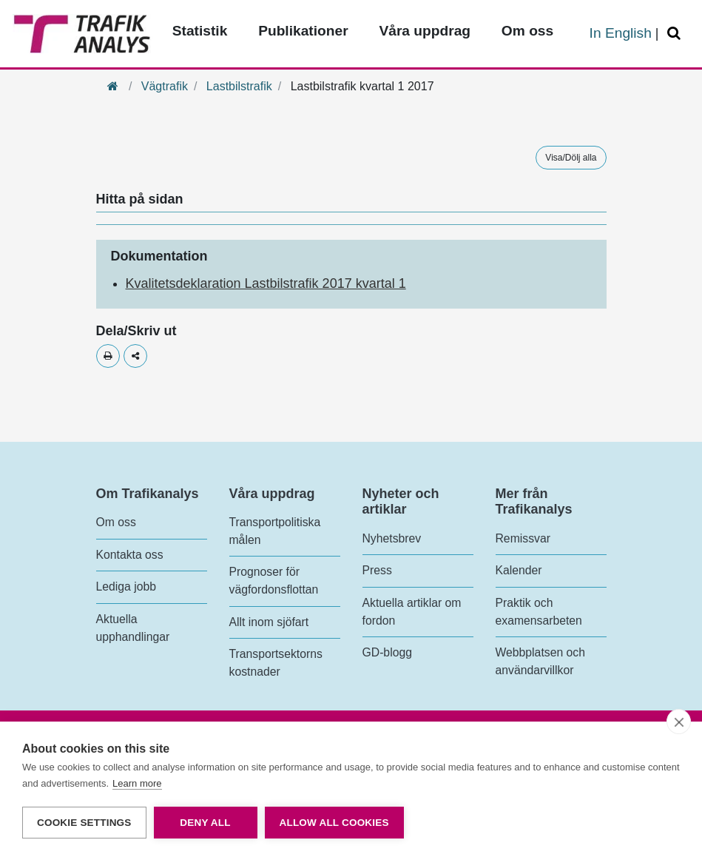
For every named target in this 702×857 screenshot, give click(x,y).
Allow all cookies (334, 822)
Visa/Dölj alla (570, 157)
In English (621, 33)
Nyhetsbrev (392, 538)
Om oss (116, 522)
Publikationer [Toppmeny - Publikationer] (303, 30)
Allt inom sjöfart (269, 622)
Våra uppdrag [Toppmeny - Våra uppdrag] (424, 30)
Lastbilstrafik (239, 86)
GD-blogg (387, 652)
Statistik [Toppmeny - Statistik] (200, 30)
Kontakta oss (129, 554)
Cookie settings (84, 822)
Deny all (205, 822)
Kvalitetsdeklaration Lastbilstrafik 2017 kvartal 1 (266, 283)
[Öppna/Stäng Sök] (676, 33)
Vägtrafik (164, 86)
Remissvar (523, 538)
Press (377, 570)
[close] (678, 721)
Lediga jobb (126, 586)
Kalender (519, 570)
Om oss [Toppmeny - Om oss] (527, 30)
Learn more (136, 783)
